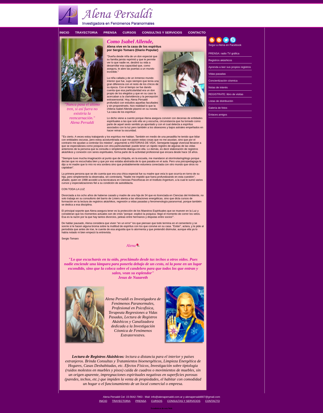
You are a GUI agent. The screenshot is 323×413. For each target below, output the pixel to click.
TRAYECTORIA (86, 32)
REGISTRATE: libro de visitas (225, 94)
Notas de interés (218, 87)
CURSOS (129, 32)
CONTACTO (197, 32)
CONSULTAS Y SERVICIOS (162, 32)
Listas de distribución (220, 101)
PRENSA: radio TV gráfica (223, 53)
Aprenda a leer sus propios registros (229, 67)
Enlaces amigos (217, 114)
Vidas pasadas (217, 73)
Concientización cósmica (223, 80)
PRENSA (110, 32)
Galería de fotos (217, 107)
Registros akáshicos (220, 60)
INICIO (64, 32)
